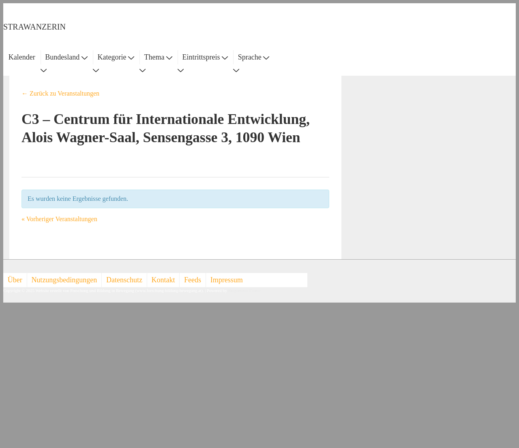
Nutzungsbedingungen (64, 280)
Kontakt (163, 280)
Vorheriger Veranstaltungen (59, 218)
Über (15, 280)
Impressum (226, 280)
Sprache (253, 57)
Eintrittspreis (205, 57)
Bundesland (66, 57)
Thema (158, 57)
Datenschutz (124, 280)
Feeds (192, 280)
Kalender (22, 57)
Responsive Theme (244, 290)
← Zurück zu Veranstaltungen (60, 93)
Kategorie (115, 57)
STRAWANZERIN (34, 26)
